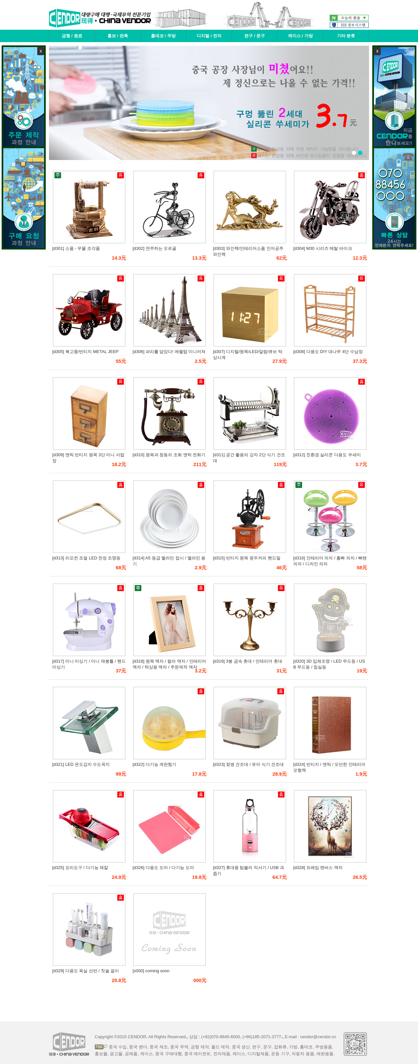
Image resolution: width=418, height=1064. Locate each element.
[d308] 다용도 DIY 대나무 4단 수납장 (328, 351)
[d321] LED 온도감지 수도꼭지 (81, 764)
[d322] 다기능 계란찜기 (154, 764)
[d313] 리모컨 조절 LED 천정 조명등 (86, 558)
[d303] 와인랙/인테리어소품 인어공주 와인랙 (248, 251)
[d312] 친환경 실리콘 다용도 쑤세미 (327, 454)
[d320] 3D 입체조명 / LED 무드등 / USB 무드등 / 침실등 (329, 664)
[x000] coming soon (151, 970)
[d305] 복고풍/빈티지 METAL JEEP (85, 351)
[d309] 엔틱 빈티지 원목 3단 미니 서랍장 (88, 457)
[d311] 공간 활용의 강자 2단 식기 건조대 (249, 457)
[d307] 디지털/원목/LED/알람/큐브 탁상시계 (247, 354)
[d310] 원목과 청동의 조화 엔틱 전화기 (169, 454)
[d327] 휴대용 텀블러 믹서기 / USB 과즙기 (248, 870)
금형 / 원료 (72, 35)
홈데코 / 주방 (163, 35)
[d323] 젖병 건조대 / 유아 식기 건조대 (248, 764)
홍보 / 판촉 (117, 35)
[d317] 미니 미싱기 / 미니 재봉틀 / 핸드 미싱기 (89, 664)
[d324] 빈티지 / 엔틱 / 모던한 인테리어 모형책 (329, 767)
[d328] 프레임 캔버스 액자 (318, 867)
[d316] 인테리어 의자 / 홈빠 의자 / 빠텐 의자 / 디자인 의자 (330, 561)
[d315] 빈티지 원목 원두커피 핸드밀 (247, 558)
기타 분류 (346, 35)
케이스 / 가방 (300, 35)
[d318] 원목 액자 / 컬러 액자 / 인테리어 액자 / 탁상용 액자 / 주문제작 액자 (169, 664)
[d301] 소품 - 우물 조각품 (76, 248)
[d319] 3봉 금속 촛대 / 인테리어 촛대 (247, 661)
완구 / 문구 (254, 35)
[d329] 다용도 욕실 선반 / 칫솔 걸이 (85, 970)
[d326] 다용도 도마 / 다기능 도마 (163, 867)
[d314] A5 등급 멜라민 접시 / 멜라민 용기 (169, 561)
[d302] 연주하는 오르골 (154, 248)
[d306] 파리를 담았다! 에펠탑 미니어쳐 (169, 351)
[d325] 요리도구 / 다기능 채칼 (80, 867)
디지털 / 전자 (209, 35)
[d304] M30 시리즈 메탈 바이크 (322, 248)
